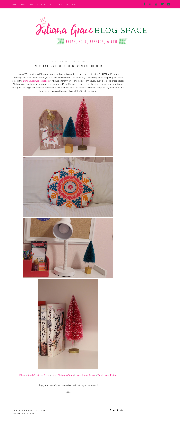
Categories (67, 4)
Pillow (22, 375)
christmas (27, 410)
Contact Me (45, 4)
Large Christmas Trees (62, 375)
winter (30, 413)
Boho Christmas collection (36, 81)
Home (13, 4)
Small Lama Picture (107, 375)
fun (36, 410)
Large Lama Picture (86, 375)
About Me (27, 4)
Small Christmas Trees (38, 375)
